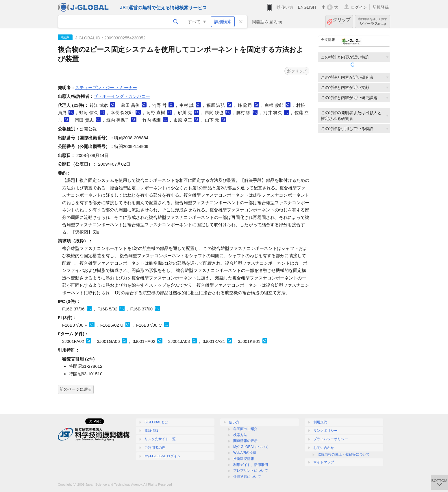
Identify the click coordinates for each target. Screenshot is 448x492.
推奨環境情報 (243, 459)
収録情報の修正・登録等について (344, 454)
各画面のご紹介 (245, 429)
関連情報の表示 (245, 441)
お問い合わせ (323, 448)
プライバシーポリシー (330, 439)
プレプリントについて (250, 471)
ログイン (359, 7)
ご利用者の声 (155, 448)
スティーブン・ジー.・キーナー (106, 87)
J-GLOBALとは (156, 422)
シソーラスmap (372, 21)
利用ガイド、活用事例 (250, 465)
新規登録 (381, 7)
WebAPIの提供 (244, 453)
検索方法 (240, 435)
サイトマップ (323, 462)
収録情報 (151, 431)
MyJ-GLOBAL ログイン (163, 456)
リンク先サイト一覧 (160, 439)
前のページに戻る (76, 389)
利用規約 (320, 422)
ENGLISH (307, 7)
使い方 (287, 7)
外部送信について (247, 477)
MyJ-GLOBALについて (251, 447)
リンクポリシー (325, 431)
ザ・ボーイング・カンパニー (122, 96)
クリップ (341, 21)
